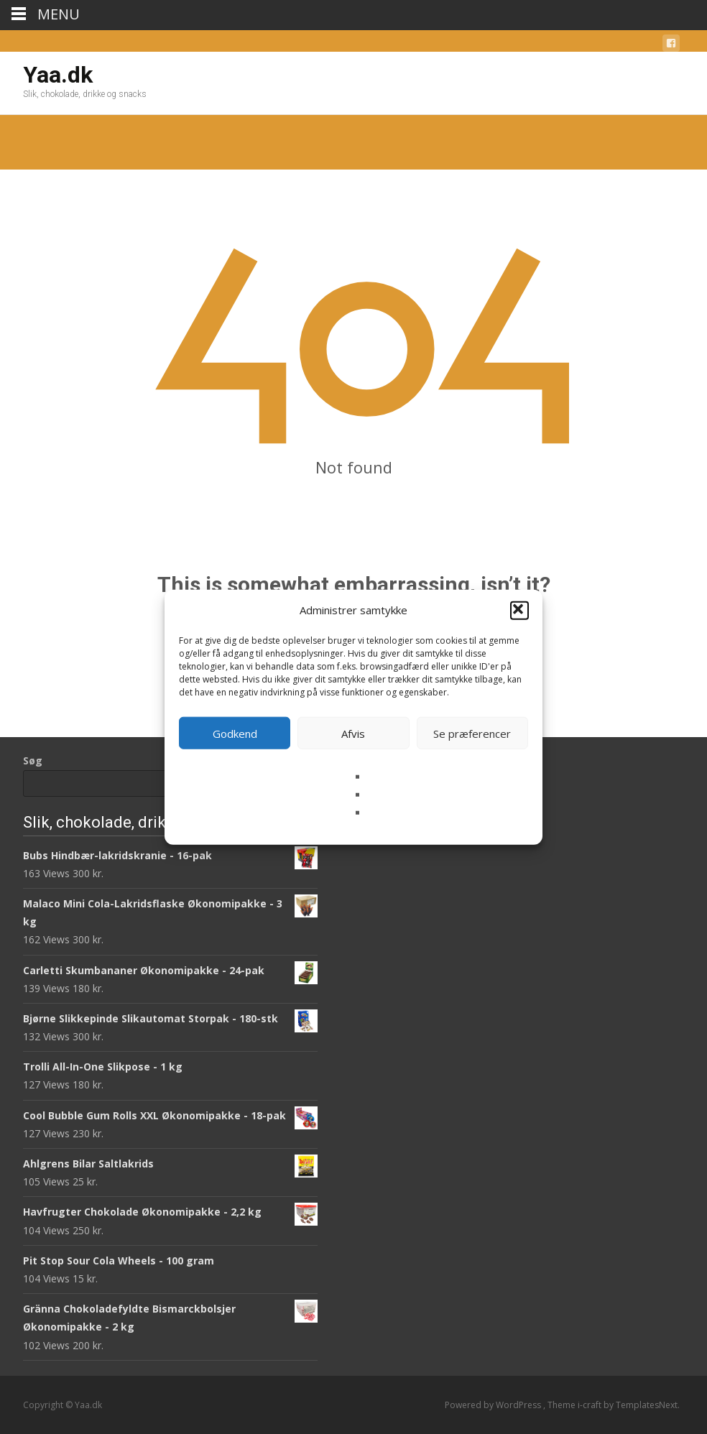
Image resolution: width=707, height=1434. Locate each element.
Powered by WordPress (494, 1405)
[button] (519, 610)
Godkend (235, 733)
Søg (32, 760)
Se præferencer (472, 733)
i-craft (591, 1405)
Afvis (353, 733)
